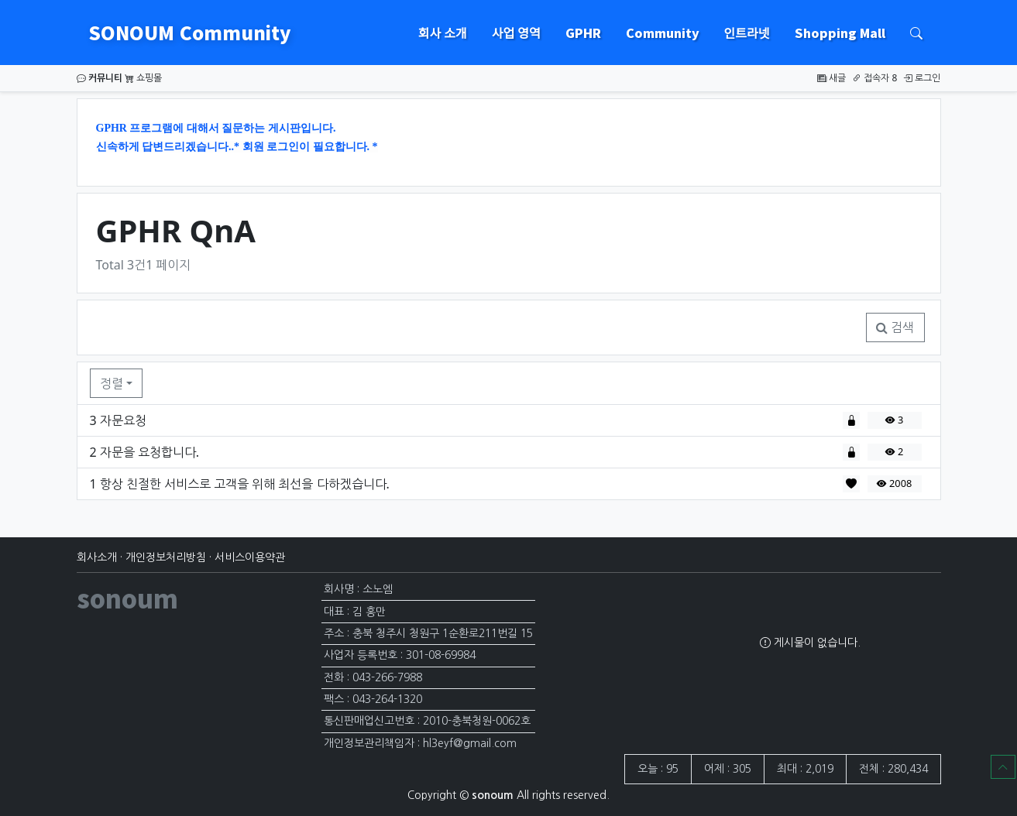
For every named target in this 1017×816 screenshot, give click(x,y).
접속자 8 (874, 77)
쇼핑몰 (143, 77)
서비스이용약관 (250, 557)
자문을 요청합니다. (149, 452)
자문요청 (123, 420)
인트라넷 (747, 32)
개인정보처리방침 (165, 557)
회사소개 (97, 557)
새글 (831, 77)
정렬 (111, 383)
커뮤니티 (99, 77)
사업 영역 (516, 32)
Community (662, 32)
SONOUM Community (187, 32)
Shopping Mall (840, 32)
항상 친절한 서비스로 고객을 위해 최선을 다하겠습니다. (245, 483)
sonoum (127, 597)
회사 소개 (442, 32)
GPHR (583, 32)
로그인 (921, 77)
